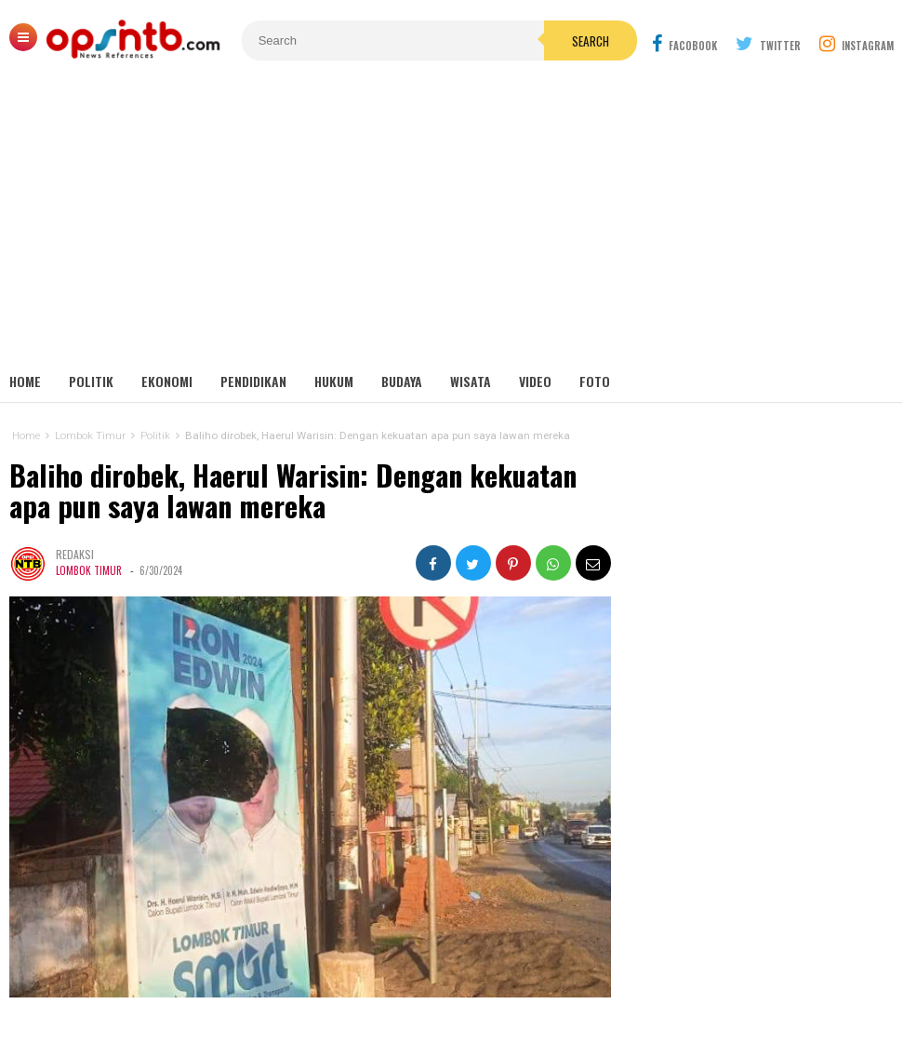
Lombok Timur (89, 570)
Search (590, 41)
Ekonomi (167, 381)
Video (535, 381)
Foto (594, 381)
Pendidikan (253, 381)
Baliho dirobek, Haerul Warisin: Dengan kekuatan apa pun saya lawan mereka (293, 491)
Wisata (470, 381)
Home (25, 381)
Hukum (333, 381)
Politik (91, 381)
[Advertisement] (451, 223)
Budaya (401, 381)
